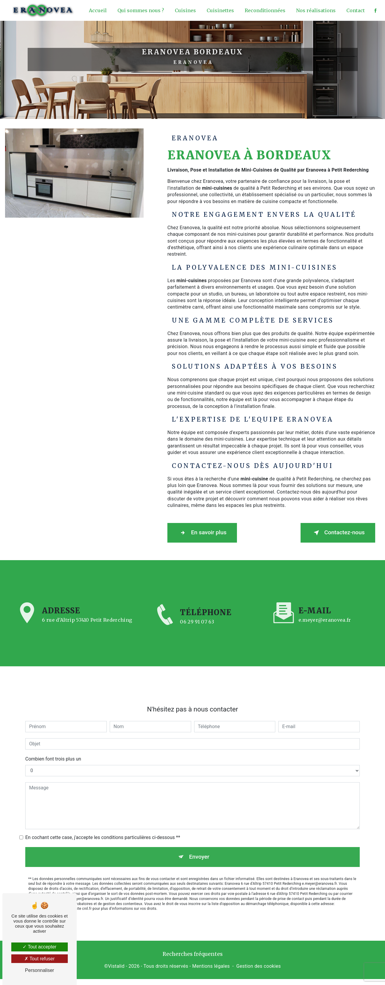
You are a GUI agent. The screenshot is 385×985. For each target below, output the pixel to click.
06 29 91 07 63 (197, 629)
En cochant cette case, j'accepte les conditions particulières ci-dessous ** (102, 829)
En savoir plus (204, 532)
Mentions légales (211, 965)
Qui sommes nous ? (140, 10)
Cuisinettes (219, 10)
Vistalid (116, 965)
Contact (355, 10)
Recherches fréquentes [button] (193, 953)
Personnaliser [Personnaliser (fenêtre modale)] (39, 970)
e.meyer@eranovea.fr (324, 611)
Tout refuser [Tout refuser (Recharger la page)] (39, 958)
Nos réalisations (315, 10)
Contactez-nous (336, 532)
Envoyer (199, 848)
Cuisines (184, 10)
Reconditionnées (264, 10)
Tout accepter (39, 946)
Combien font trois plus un (53, 750)
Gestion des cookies (258, 965)
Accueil (97, 10)
